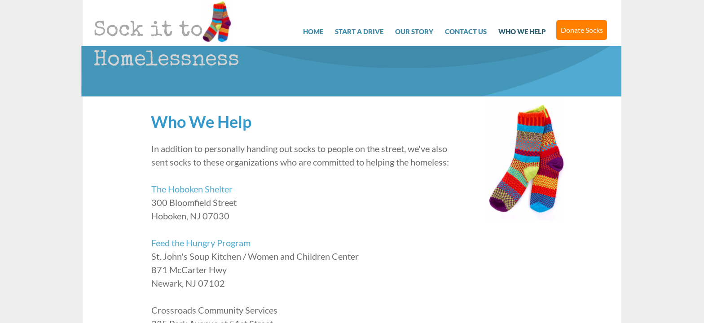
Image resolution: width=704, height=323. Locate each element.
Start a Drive (359, 31)
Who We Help (522, 31)
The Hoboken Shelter (192, 188)
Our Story (414, 31)
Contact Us (466, 31)
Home (313, 31)
